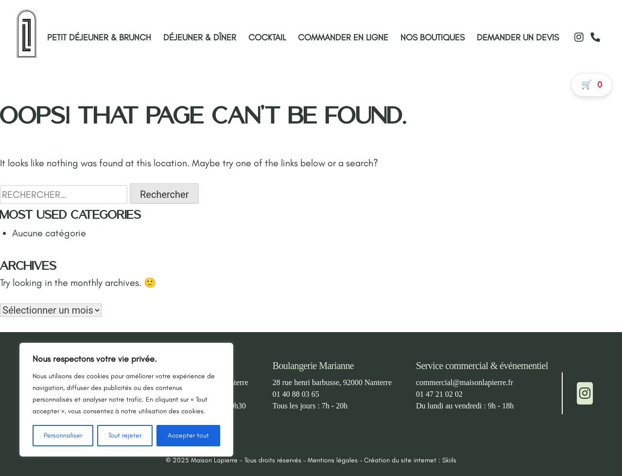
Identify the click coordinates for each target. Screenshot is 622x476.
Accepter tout (188, 435)
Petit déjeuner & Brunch (99, 37)
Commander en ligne (343, 37)
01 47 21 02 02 (439, 394)
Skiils (449, 460)
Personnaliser (63, 435)
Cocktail (267, 37)
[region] (126, 400)
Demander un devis (518, 37)
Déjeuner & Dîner (199, 37)
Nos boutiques (432, 37)
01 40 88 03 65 (296, 394)
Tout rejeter (124, 435)
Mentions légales (333, 460)
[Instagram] (579, 37)
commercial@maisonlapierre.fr (464, 382)
